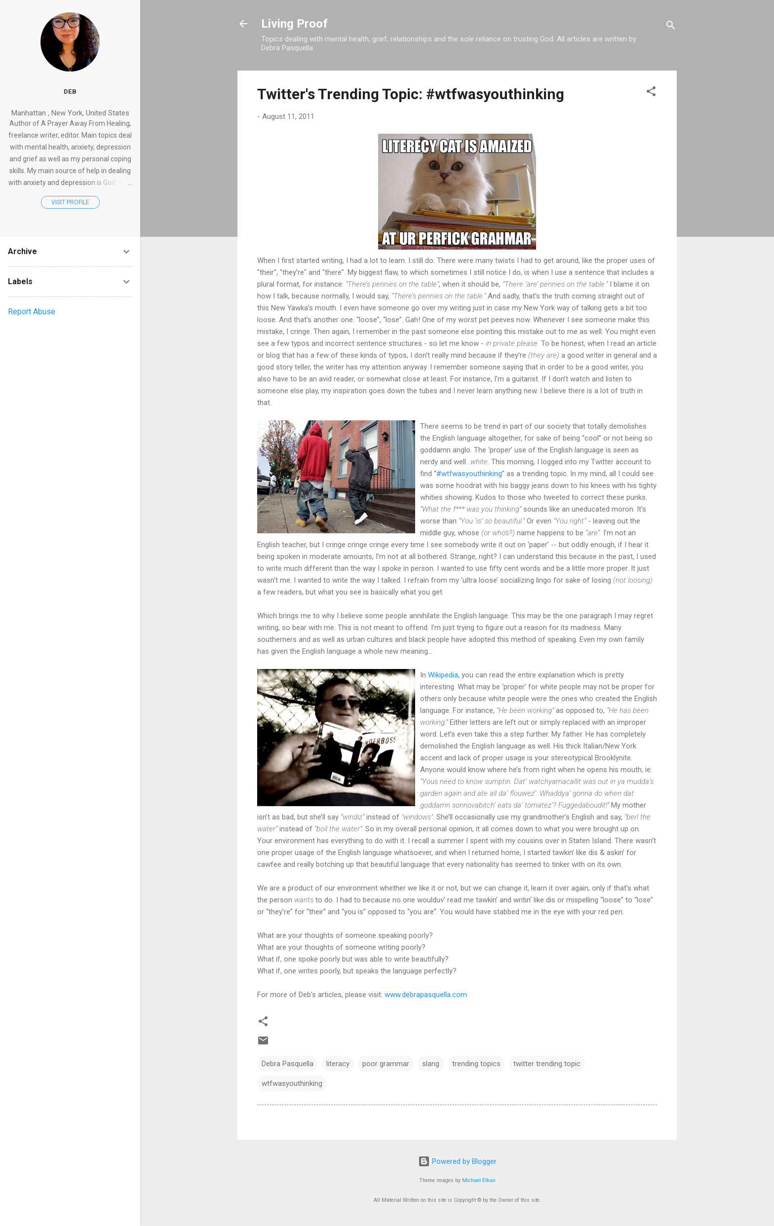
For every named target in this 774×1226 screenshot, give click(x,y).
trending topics (476, 1063)
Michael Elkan (479, 1180)
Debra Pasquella (287, 1063)
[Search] (671, 27)
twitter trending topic (546, 1063)
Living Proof (294, 24)
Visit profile (70, 202)
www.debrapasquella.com (426, 994)
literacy (337, 1063)
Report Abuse (31, 311)
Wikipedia (443, 674)
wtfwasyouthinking (292, 1083)
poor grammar (385, 1063)
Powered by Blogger (457, 1161)
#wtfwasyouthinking (469, 473)
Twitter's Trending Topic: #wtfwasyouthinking (410, 94)
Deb (70, 91)
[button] (651, 93)
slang (430, 1063)
